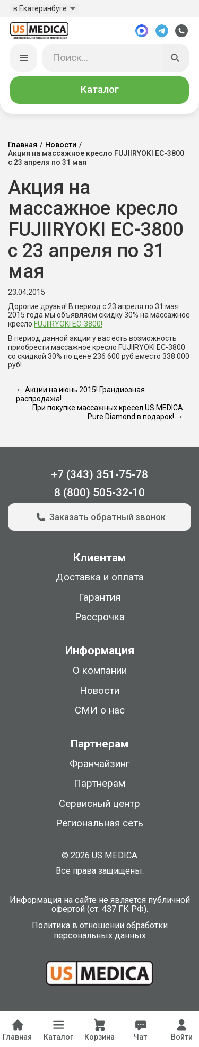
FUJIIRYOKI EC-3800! (68, 324)
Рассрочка (100, 617)
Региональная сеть (99, 823)
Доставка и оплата (100, 577)
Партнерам (99, 783)
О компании (100, 670)
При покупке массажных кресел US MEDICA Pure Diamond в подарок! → (107, 412)
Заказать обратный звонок (99, 516)
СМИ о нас (100, 710)
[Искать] (175, 58)
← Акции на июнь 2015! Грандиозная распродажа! (80, 394)
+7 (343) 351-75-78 (99, 474)
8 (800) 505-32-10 (99, 492)
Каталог (100, 89)
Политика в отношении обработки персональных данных (100, 930)
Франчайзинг (99, 764)
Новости (60, 144)
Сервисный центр (99, 804)
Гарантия (99, 597)
